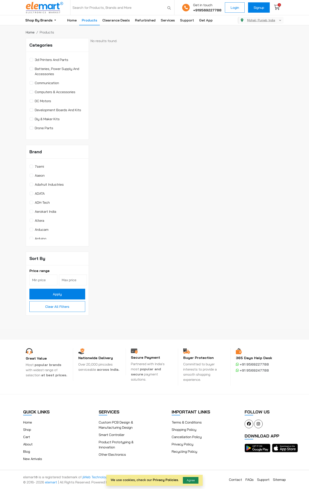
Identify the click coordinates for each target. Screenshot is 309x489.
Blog (26, 451)
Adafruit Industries (49, 184)
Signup (259, 7)
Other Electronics (112, 454)
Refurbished (145, 20)
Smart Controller (111, 435)
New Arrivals (32, 459)
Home (72, 20)
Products (89, 20)
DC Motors (43, 101)
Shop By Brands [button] (39, 20)
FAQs (249, 479)
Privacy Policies (165, 480)
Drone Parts (44, 128)
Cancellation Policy (187, 437)
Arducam (41, 229)
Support (187, 20)
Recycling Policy (184, 451)
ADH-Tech (42, 202)
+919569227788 (207, 10)
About (28, 444)
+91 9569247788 (252, 370)
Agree (191, 480)
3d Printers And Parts (51, 60)
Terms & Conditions (187, 422)
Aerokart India (45, 211)
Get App (206, 20)
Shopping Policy (184, 429)
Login (234, 7)
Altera (39, 220)
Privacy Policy (182, 444)
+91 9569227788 (252, 364)
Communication (47, 83)
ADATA (40, 193)
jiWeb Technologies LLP (100, 477)
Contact (235, 479)
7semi (39, 166)
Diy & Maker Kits (47, 119)
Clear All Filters (57, 306)
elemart (51, 482)
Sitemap (279, 479)
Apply (57, 294)
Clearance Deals (116, 20)
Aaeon (40, 175)
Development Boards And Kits (58, 110)
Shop (27, 429)
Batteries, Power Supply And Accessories (57, 71)
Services (168, 20)
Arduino (40, 238)
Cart (26, 437)
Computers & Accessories (55, 92)
